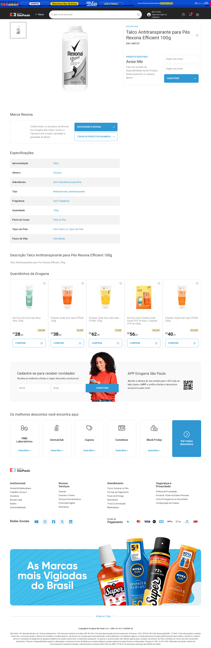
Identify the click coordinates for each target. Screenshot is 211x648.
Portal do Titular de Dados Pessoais (172, 495)
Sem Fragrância (61, 201)
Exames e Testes (67, 495)
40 (170, 334)
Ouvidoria (14, 496)
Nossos (81, 485)
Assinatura (64, 507)
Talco (56, 163)
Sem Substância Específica (67, 182)
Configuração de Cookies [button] (167, 503)
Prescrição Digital (67, 503)
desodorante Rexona (96, 127)
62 (94, 334)
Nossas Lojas (16, 500)
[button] (18, 30)
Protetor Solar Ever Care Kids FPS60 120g (104, 319)
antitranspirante (77, 191)
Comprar (29, 343)
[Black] (105, 3)
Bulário (13, 504)
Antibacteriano (60, 191)
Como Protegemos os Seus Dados (172, 499)
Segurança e (178, 485)
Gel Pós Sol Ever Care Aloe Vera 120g (27, 319)
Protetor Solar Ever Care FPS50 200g (181, 319)
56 (132, 334)
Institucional (17, 483)
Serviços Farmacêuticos (70, 499)
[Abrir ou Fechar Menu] (40, 14)
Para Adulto (59, 238)
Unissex (57, 172)
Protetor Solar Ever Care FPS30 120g (67, 319)
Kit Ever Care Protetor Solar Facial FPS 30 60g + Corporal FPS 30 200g (142, 321)
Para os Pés (59, 219)
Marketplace (113, 507)
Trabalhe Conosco (18, 492)
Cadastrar (181, 78)
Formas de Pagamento (118, 492)
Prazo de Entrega (115, 496)
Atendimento (115, 483)
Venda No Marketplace (20, 488)
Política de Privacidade (166, 492)
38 (56, 334)
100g (56, 210)
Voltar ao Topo (105, 616)
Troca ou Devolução (116, 504)
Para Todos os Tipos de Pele (68, 229)
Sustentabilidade (18, 507)
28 (18, 334)
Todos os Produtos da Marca (96, 136)
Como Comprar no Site (118, 488)
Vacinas (62, 492)
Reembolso (112, 500)
